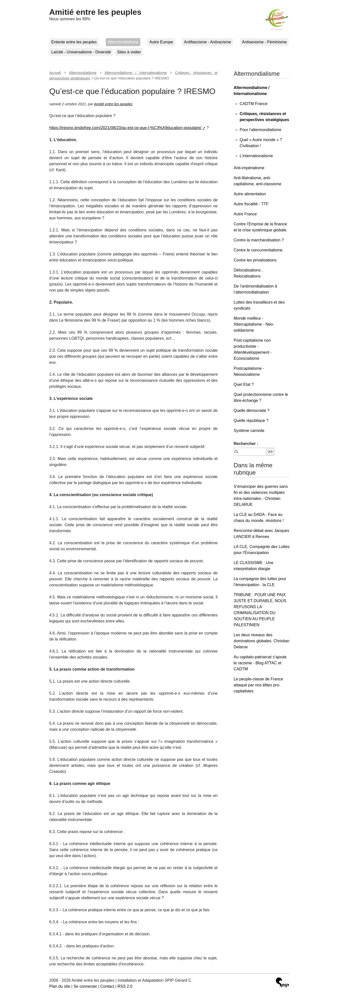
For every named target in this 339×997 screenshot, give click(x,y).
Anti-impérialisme (249, 168)
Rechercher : (246, 443)
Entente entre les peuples (74, 42)
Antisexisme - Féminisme (264, 42)
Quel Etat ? (244, 384)
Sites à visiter (129, 52)
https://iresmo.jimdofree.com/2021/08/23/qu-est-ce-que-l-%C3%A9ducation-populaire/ (125, 128)
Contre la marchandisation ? (259, 240)
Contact (107, 986)
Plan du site (59, 986)
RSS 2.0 (125, 986)
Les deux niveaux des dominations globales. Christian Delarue (261, 641)
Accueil (55, 73)
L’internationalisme (256, 156)
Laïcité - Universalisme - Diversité (81, 52)
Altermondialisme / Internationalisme (135, 73)
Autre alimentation (250, 194)
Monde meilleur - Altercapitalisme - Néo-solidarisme (254, 324)
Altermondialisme (123, 42)
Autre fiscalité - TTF (251, 204)
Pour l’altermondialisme (260, 130)
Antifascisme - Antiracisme (207, 42)
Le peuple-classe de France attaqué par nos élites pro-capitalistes (258, 685)
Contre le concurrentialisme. (259, 250)
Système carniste (249, 430)
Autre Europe (161, 42)
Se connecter (85, 986)
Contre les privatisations (255, 260)
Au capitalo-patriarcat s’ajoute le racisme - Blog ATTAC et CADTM (260, 663)
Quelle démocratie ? (252, 410)
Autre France (245, 214)
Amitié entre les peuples (95, 12)
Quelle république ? (251, 420)
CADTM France (254, 104)
